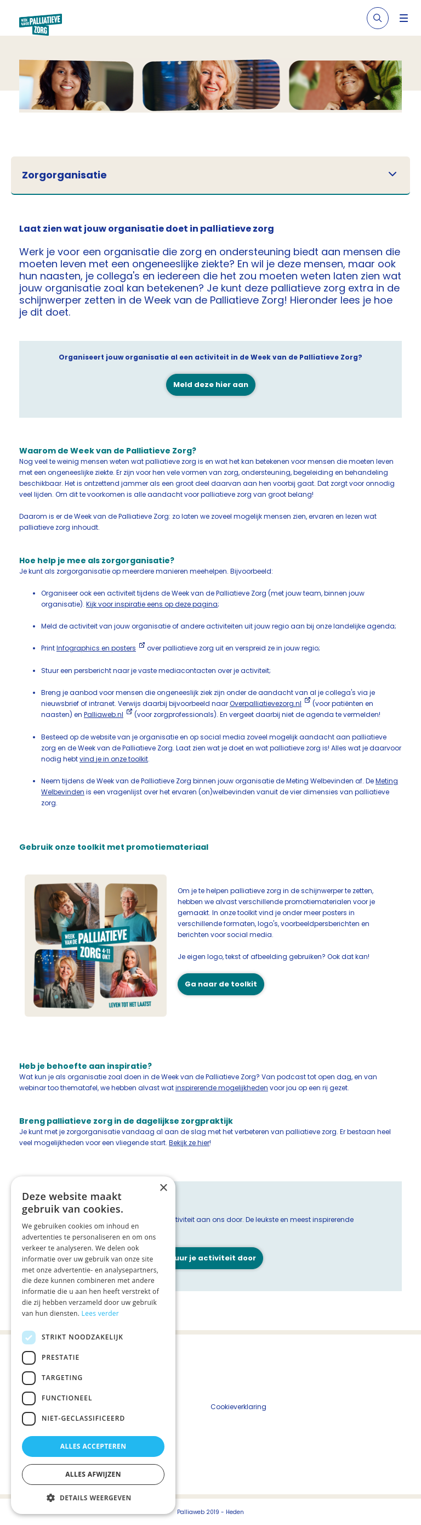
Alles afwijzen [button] (93, 1474)
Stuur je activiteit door (211, 1258)
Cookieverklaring (238, 1406)
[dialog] (93, 1345)
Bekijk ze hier (189, 1142)
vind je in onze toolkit (113, 759)
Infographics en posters (96, 648)
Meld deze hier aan (210, 384)
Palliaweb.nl (103, 714)
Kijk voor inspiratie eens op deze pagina (152, 604)
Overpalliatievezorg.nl (265, 703)
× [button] (163, 1188)
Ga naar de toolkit (221, 984)
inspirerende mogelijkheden (221, 1087)
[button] (93, 1497)
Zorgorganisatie (64, 175)
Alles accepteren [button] (93, 1446)
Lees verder (101, 1313)
